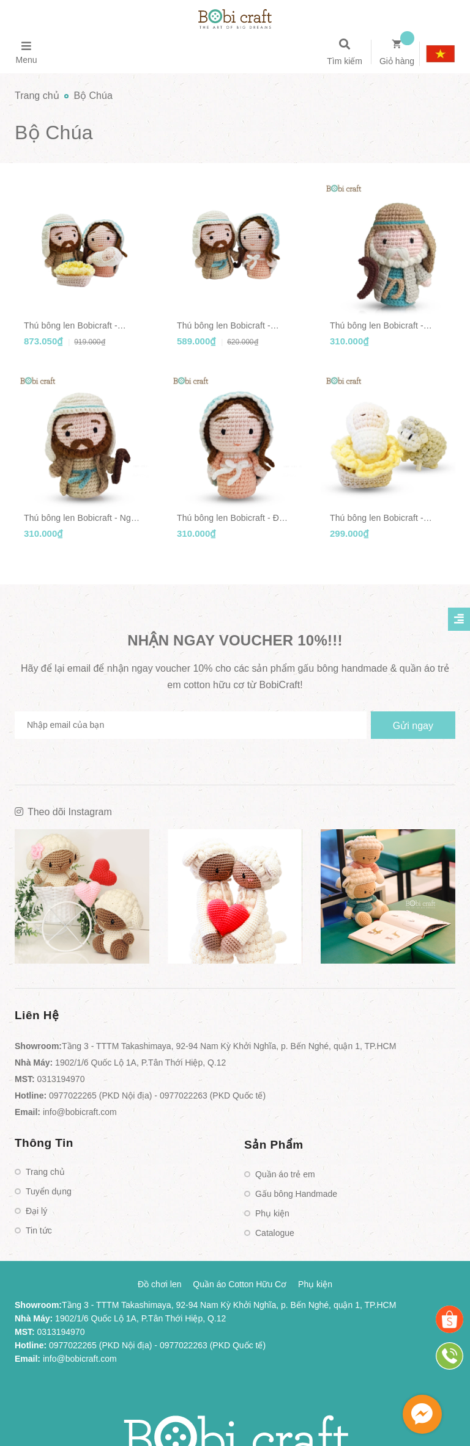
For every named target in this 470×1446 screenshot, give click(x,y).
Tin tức (39, 1230)
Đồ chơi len (159, 1284)
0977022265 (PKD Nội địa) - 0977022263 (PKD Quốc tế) (157, 1095)
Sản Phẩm (274, 1144)
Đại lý (36, 1211)
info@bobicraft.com (80, 1112)
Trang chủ (45, 1172)
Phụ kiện (272, 1213)
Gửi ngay (413, 726)
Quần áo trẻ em (285, 1174)
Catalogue (274, 1233)
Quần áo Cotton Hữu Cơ (239, 1284)
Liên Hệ (37, 1015)
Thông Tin (44, 1142)
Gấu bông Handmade (296, 1194)
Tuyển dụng (49, 1191)
